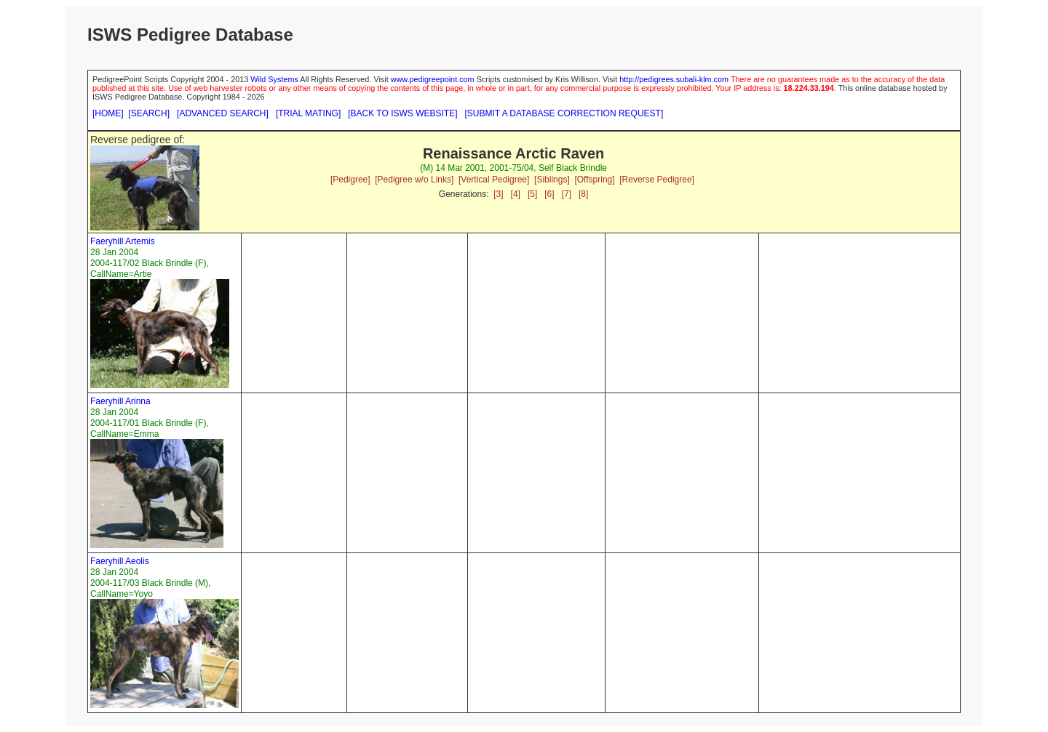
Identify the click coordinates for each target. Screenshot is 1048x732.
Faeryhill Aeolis (119, 561)
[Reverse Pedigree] (656, 179)
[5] (532, 194)
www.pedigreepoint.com (433, 79)
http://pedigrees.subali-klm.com (674, 79)
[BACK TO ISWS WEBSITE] (402, 113)
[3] (498, 194)
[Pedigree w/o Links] (414, 179)
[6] (549, 194)
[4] (515, 194)
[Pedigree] (350, 179)
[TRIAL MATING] (308, 113)
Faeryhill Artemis (122, 241)
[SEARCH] (149, 113)
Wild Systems (274, 79)
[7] (566, 194)
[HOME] (108, 113)
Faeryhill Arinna (120, 401)
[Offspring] (594, 179)
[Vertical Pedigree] (493, 179)
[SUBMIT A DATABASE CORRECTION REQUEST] (564, 113)
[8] (583, 194)
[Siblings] (552, 179)
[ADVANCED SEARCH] (223, 113)
